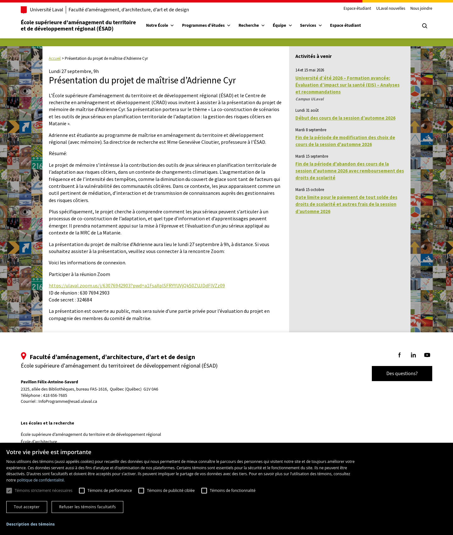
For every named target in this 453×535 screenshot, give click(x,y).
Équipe (283, 25)
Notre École (160, 25)
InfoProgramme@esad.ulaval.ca (67, 401)
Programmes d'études (206, 25)
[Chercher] (424, 25)
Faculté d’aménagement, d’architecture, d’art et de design (129, 9)
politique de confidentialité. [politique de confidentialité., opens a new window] (41, 480)
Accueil (55, 58)
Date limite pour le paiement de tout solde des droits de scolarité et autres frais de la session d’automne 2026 (346, 204)
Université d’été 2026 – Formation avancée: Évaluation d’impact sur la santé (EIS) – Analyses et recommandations (347, 85)
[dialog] (226, 489)
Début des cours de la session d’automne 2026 (345, 118)
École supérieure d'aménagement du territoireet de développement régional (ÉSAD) (78, 26)
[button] (30, 524)
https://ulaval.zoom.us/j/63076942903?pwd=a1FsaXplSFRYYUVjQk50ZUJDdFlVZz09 (137, 285)
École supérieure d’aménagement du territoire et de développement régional (91, 434)
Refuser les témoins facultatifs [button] (87, 507)
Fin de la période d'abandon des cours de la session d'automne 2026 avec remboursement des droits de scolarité (349, 171)
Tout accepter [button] (27, 507)
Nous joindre (421, 8)
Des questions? (402, 373)
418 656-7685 (55, 396)
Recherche (251, 25)
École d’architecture (39, 442)
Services (311, 25)
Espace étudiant (357, 8)
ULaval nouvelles (390, 8)
